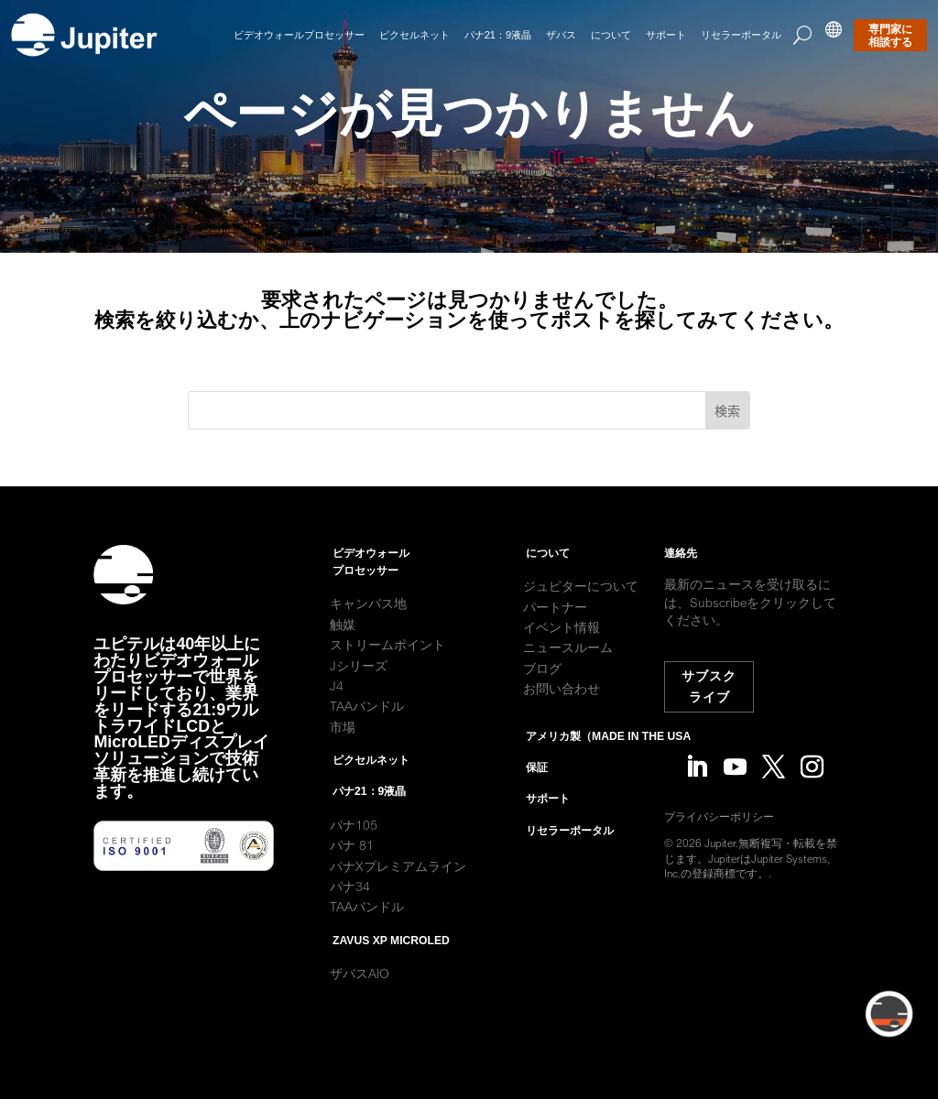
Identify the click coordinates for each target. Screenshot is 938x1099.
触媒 (342, 646)
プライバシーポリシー (734, 816)
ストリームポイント (387, 667)
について (611, 34)
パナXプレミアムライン (398, 888)
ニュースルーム (568, 670)
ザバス (561, 34)
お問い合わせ (561, 711)
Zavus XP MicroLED (391, 962)
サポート (666, 34)
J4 (337, 708)
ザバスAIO (359, 996)
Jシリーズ (358, 687)
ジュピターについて (580, 609)
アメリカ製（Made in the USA (608, 758)
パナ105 (353, 847)
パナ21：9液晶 (497, 34)
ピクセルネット (414, 34)
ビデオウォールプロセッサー (299, 34)
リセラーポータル (741, 34)
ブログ (542, 690)
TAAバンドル (367, 729)
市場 (342, 749)
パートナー (555, 629)
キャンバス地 (368, 626)
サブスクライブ (712, 686)
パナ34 (350, 908)
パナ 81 (353, 868)
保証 (537, 789)
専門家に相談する (890, 36)
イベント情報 (561, 649)
